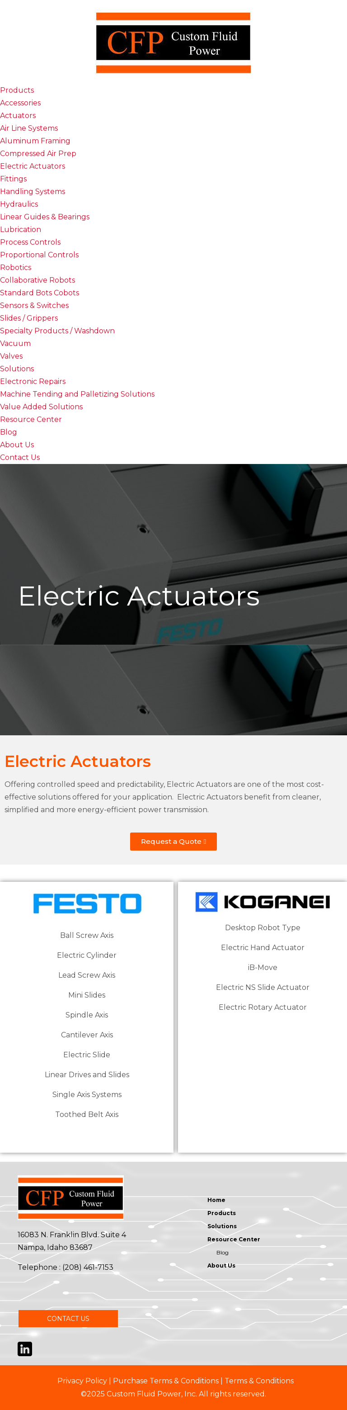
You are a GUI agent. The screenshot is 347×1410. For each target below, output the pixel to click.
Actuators (18, 115)
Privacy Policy (82, 1381)
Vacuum (15, 343)
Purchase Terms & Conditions (166, 1381)
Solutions (17, 368)
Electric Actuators (32, 166)
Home (216, 1200)
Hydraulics (19, 204)
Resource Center (31, 419)
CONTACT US (68, 1319)
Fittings (13, 179)
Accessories (20, 103)
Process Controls (30, 242)
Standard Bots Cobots (39, 293)
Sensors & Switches (34, 305)
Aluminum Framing (35, 141)
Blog (8, 432)
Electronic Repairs (33, 381)
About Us (17, 444)
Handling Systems (32, 191)
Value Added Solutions (41, 406)
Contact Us (20, 457)
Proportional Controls (39, 255)
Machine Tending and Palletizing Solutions (77, 394)
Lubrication (20, 229)
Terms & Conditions (259, 1381)
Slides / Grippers (29, 318)
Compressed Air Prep (38, 153)
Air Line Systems (29, 128)
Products (17, 90)
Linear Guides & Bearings (44, 217)
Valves (11, 356)
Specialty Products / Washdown (57, 330)
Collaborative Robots (37, 280)
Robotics (15, 267)
